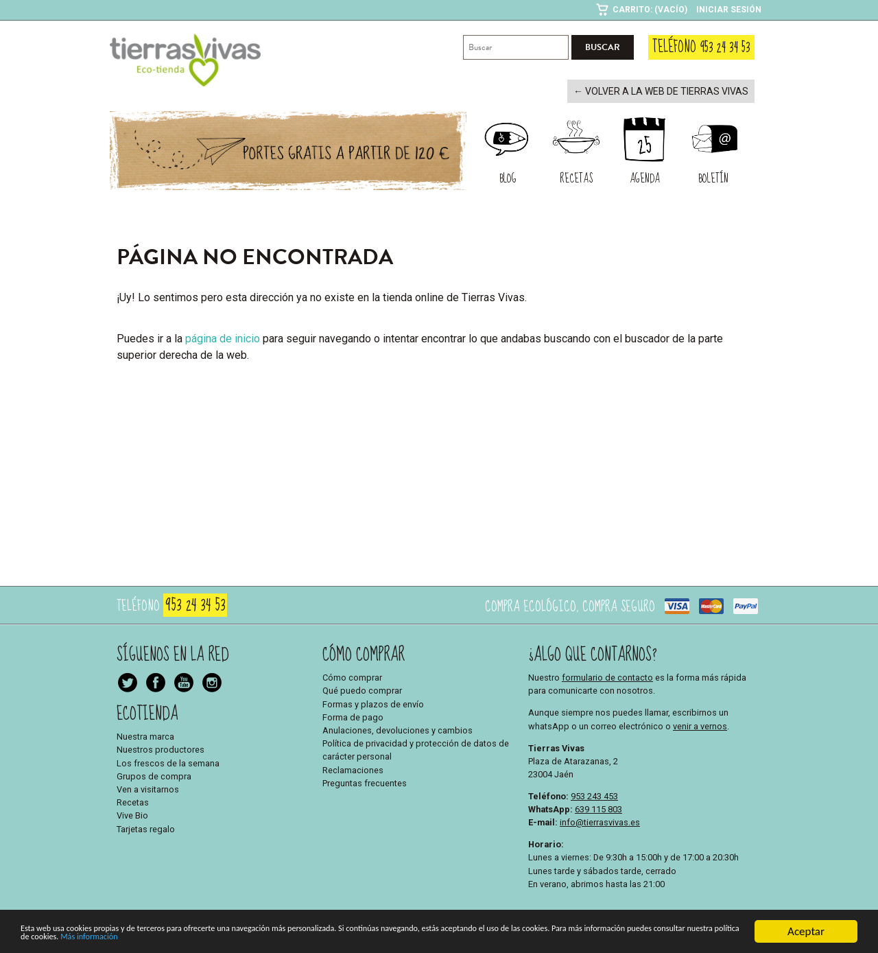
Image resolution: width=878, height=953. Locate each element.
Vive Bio (132, 815)
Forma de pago (352, 716)
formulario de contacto (607, 676)
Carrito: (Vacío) (650, 9)
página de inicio (222, 337)
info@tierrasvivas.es (600, 821)
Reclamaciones (352, 769)
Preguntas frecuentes (364, 782)
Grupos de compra (154, 775)
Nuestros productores (160, 749)
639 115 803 (598, 808)
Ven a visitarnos (148, 788)
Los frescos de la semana (168, 762)
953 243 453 (594, 795)
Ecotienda (147, 712)
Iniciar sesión (728, 9)
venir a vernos (700, 725)
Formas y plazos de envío (373, 703)
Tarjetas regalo (146, 828)
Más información (422, 940)
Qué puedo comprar (362, 690)
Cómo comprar (352, 676)
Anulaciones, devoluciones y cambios (397, 729)
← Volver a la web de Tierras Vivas (669, 91)
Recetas (133, 801)
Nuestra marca (145, 735)
